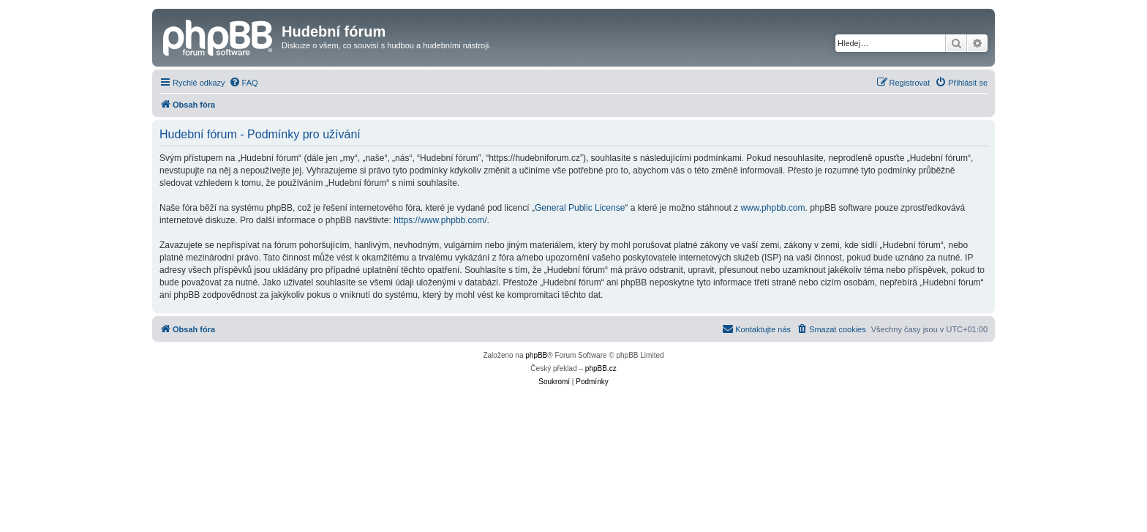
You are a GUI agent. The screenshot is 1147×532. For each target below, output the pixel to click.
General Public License (580, 208)
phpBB (536, 355)
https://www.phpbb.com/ (440, 220)
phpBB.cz (601, 368)
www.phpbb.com (772, 208)
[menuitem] (243, 82)
